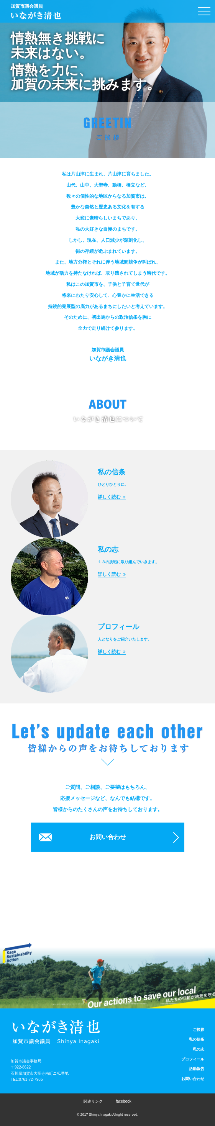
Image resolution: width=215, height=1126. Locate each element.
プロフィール (192, 1059)
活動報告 (196, 1069)
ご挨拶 (198, 1030)
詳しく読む (112, 497)
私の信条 (196, 1039)
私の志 (198, 1049)
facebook (123, 1101)
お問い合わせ (107, 837)
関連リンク (93, 1101)
